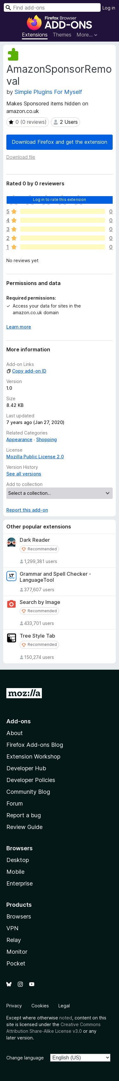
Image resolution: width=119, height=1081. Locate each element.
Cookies (40, 1005)
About (14, 733)
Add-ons (18, 721)
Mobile (15, 871)
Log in (108, 7)
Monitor (16, 951)
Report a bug (23, 815)
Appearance (19, 439)
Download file (20, 157)
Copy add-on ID (26, 371)
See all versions (23, 473)
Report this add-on (27, 510)
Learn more (18, 326)
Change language (25, 1057)
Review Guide (24, 827)
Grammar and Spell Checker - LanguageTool (55, 577)
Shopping (46, 439)
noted (65, 1017)
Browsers (18, 916)
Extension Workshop (33, 756)
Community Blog (28, 791)
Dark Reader (35, 540)
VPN (12, 928)
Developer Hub (26, 768)
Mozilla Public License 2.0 (35, 456)
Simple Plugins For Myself (48, 92)
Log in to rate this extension (59, 199)
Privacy (14, 1005)
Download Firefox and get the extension (59, 142)
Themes (62, 34)
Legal (64, 1005)
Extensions (35, 34)
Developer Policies (30, 780)
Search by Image (40, 602)
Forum (14, 803)
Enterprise (19, 883)
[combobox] (52, 7)
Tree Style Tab (37, 636)
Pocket (15, 963)
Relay (13, 940)
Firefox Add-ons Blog (34, 744)
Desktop (17, 860)
